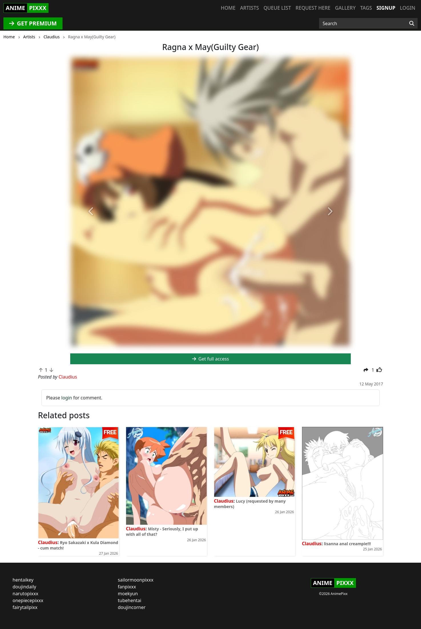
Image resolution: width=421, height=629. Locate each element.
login (66, 398)
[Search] (412, 23)
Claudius (47, 542)
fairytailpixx (25, 607)
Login (407, 8)
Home (228, 8)
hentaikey (23, 580)
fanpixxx (127, 587)
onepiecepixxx (28, 600)
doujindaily (24, 587)
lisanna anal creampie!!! (347, 543)
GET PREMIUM (33, 23)
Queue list (277, 8)
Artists (249, 8)
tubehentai (129, 600)
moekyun (128, 593)
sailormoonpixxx (136, 580)
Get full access (210, 359)
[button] (91, 212)
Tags (366, 8)
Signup (385, 8)
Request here (313, 8)
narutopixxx (25, 593)
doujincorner (132, 607)
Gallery (345, 8)
